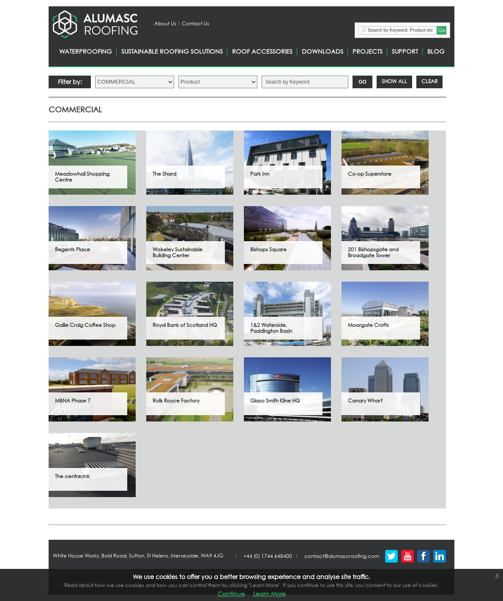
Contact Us (195, 23)
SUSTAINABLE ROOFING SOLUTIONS (172, 51)
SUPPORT (405, 51)
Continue (231, 593)
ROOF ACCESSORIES (262, 51)
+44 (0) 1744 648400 (267, 556)
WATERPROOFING (85, 51)
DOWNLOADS (322, 51)
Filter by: (70, 81)
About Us (165, 23)
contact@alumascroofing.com (341, 556)
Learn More (269, 593)
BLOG (436, 51)
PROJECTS (368, 51)
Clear (429, 81)
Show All (394, 81)
